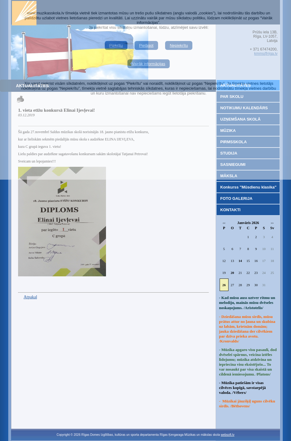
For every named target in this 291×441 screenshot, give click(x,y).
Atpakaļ (30, 297)
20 (232, 273)
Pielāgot (146, 45)
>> (272, 223)
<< (224, 223)
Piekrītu (116, 45)
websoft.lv (227, 434)
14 (240, 261)
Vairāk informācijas (148, 64)
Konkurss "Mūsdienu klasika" (248, 187)
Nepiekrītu (179, 45)
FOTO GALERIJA (236, 198)
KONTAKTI (230, 209)
